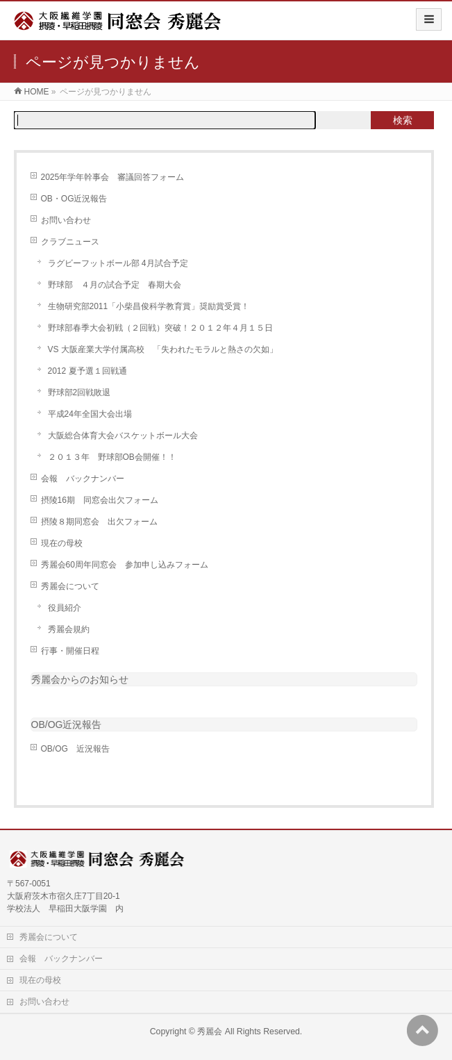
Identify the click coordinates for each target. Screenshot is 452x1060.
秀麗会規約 (69, 629)
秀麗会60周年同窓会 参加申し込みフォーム (124, 565)
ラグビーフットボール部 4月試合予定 (118, 263)
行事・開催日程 (70, 651)
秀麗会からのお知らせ (79, 679)
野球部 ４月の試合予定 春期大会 (114, 285)
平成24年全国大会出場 (90, 414)
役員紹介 (64, 608)
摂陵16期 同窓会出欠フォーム (99, 500)
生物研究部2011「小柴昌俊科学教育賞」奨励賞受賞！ (149, 306)
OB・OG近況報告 (74, 199)
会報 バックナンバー (82, 478)
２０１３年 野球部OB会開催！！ (112, 457)
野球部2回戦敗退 (79, 392)
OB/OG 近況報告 (75, 749)
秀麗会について (70, 586)
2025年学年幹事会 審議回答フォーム (113, 177)
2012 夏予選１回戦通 (87, 371)
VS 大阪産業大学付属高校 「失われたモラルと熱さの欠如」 (163, 349)
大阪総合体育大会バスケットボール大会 (123, 435)
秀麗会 (209, 1031)
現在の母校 (62, 543)
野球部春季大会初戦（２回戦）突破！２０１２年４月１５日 (160, 328)
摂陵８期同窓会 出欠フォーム (99, 522)
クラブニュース (70, 242)
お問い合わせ (66, 220)
